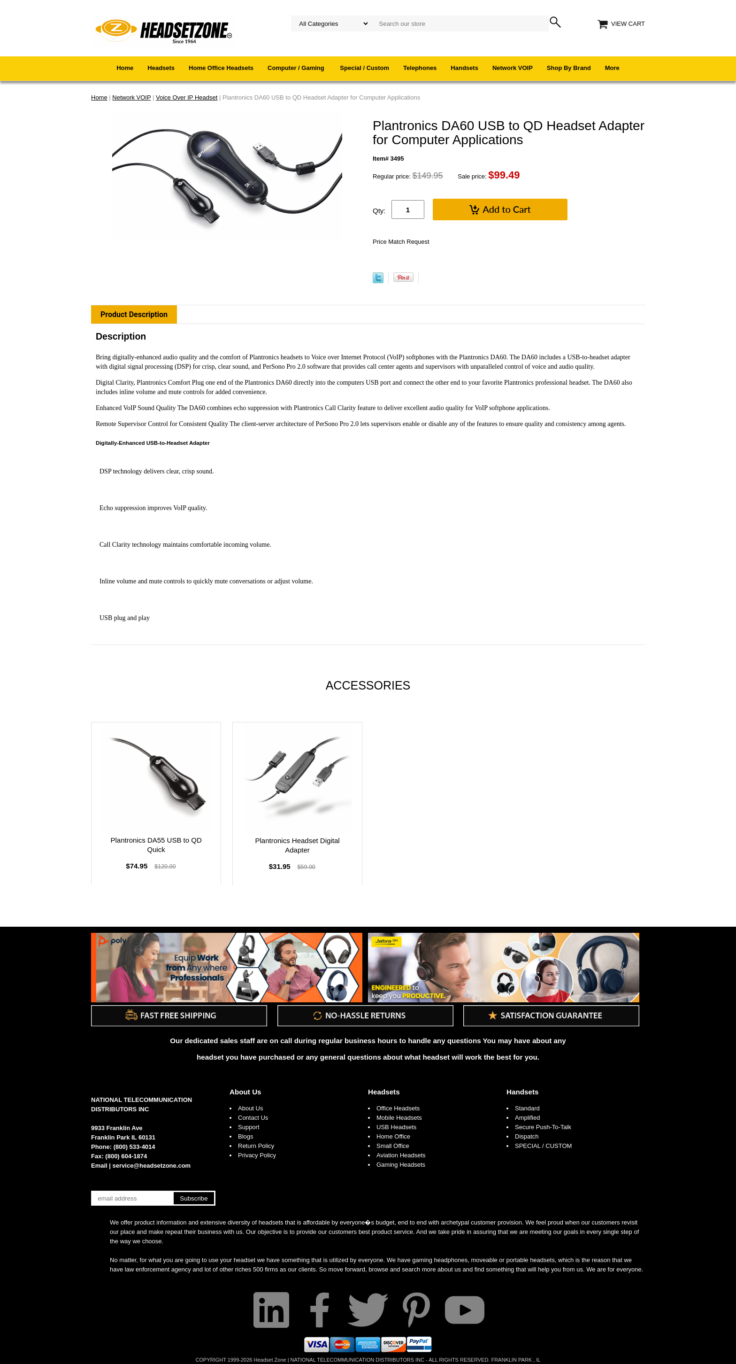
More (612, 67)
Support (249, 1127)
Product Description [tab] (134, 314)
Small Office (392, 1145)
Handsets (464, 67)
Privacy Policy (257, 1155)
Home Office (393, 1136)
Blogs (245, 1136)
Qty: (379, 211)
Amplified (527, 1117)
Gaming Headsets (400, 1164)
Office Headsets (398, 1108)
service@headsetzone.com (152, 1165)
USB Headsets (396, 1127)
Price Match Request (401, 241)
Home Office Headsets (221, 67)
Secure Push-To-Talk (543, 1127)
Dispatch (527, 1136)
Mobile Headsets (399, 1117)
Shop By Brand (569, 67)
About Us (245, 1092)
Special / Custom (364, 67)
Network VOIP (512, 67)
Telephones (420, 67)
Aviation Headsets (401, 1155)
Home (124, 67)
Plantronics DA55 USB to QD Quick (156, 844)
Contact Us (253, 1117)
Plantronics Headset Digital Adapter (297, 845)
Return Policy (256, 1145)
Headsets (161, 67)
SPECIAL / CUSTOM (543, 1145)
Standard (527, 1108)
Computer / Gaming (297, 67)
